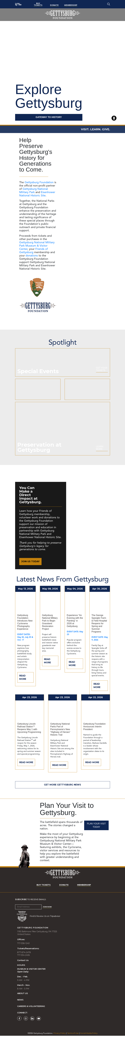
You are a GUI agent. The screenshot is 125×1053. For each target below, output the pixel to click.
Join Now (47, 924)
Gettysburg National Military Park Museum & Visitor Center (37, 246)
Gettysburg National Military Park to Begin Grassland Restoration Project (50, 639)
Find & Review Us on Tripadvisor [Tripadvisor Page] (45, 933)
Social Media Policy (88, 1050)
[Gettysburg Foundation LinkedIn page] (32, 1036)
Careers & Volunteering (31, 1023)
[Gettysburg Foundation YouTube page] (39, 1036)
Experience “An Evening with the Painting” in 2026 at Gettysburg (75, 638)
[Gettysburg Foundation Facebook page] (19, 1036)
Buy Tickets (38, 4)
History (28, 157)
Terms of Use (73, 1050)
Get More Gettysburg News (62, 802)
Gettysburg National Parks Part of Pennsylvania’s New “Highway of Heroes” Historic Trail (60, 746)
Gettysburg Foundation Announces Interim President (94, 744)
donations (32, 255)
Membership (70, 5)
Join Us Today (30, 578)
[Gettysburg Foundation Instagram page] (26, 1036)
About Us (22, 1011)
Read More (22, 695)
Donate (54, 5)
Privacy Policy (59, 1050)
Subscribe (21, 917)
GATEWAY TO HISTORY (49, 117)
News (20, 1017)
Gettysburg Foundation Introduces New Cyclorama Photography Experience (25, 639)
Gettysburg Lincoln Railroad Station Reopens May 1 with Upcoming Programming (29, 745)
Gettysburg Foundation (39, 182)
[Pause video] (114, 118)
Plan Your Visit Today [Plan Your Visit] (96, 842)
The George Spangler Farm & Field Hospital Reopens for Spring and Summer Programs (99, 640)
